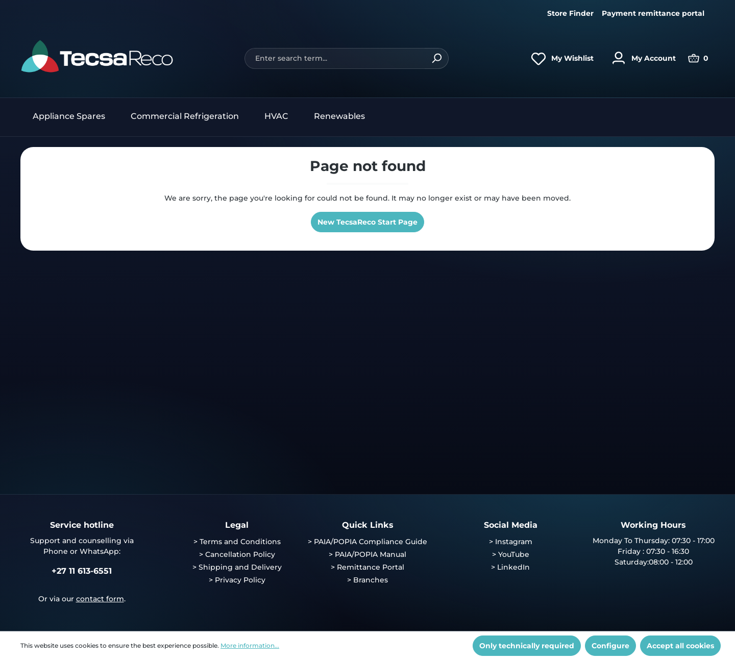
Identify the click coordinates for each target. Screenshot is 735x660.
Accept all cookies (680, 645)
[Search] (437, 58)
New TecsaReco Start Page (367, 222)
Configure (610, 645)
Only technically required (526, 645)
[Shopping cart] (698, 58)
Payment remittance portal (653, 13)
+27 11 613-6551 (82, 571)
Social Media (510, 525)
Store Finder (570, 13)
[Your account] (641, 58)
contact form (100, 598)
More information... (249, 645)
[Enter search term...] (334, 58)
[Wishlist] (560, 58)
